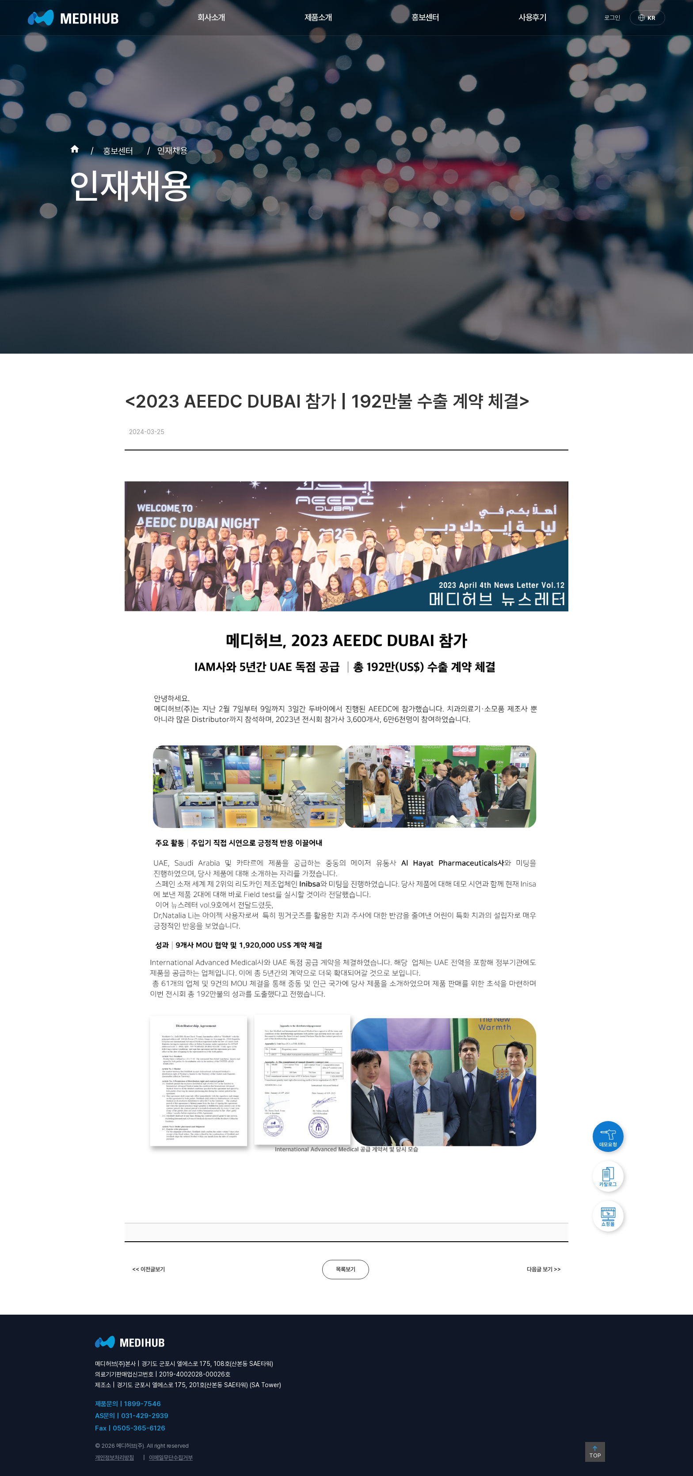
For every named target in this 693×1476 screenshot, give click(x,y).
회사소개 (211, 17)
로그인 (612, 17)
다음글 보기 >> (544, 1269)
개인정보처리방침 (114, 1457)
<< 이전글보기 (148, 1269)
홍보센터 (425, 17)
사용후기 (532, 17)
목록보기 (345, 1269)
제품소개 (318, 17)
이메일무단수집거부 (171, 1457)
